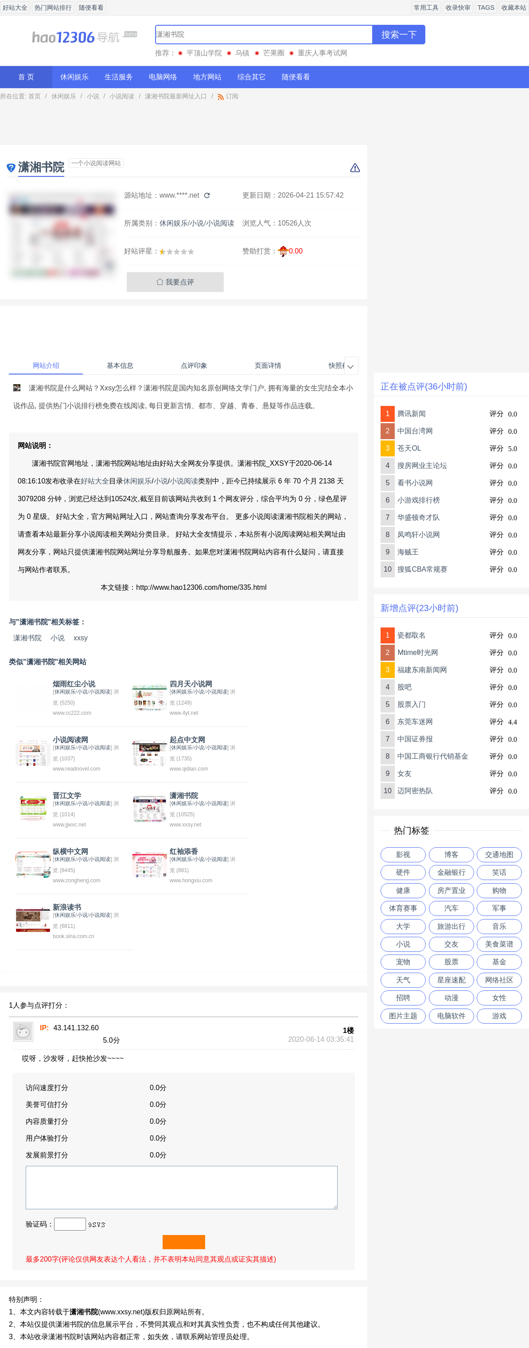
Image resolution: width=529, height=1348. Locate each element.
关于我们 (186, 1318)
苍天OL (409, 448)
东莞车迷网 (415, 721)
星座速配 (451, 980)
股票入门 (411, 704)
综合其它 (251, 77)
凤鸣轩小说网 (418, 534)
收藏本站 (514, 7)
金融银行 (451, 872)
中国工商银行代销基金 (432, 756)
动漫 (451, 997)
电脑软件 (451, 1016)
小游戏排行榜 (418, 500)
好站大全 (15, 7)
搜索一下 (399, 34)
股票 (451, 962)
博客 (451, 854)
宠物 (403, 962)
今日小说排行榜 (62, 1259)
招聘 (403, 997)
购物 (499, 890)
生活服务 (119, 77)
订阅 (228, 96)
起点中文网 (68, 740)
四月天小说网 (183, 684)
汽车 (451, 908)
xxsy (81, 638)
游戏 (499, 1016)
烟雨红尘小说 (72, 684)
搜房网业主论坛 (422, 465)
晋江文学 (176, 740)
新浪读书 (287, 795)
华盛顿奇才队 (418, 517)
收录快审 (458, 7)
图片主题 (403, 1016)
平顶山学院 (204, 53)
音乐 (499, 926)
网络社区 (499, 980)
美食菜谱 (499, 944)
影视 (403, 854)
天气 (403, 980)
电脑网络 (163, 77)
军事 (499, 908)
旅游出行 (451, 926)
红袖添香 (176, 795)
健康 (403, 890)
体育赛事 (403, 908)
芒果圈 (273, 53)
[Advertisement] (184, 125)
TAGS (486, 7)
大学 (403, 926)
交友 (451, 944)
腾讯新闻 (411, 413)
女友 (404, 773)
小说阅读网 (290, 684)
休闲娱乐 (74, 77)
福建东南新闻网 (422, 670)
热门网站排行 (53, 7)
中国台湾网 (415, 431)
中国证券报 (415, 739)
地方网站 (207, 77)
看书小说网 (415, 483)
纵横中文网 (68, 795)
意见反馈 (225, 1318)
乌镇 (242, 53)
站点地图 (343, 1318)
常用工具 (426, 7)
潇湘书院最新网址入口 (176, 96)
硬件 (403, 872)
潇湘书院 (27, 638)
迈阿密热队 (415, 791)
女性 (499, 997)
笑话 (499, 872)
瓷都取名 (411, 635)
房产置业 (451, 890)
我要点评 (175, 282)
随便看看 (91, 7)
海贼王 (408, 552)
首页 (34, 96)
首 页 (26, 77)
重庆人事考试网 (322, 53)
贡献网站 (264, 1318)
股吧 (404, 687)
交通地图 (499, 854)
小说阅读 (121, 96)
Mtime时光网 (417, 652)
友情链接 (303, 1318)
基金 (499, 962)
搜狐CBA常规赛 (422, 569)
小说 (93, 96)
